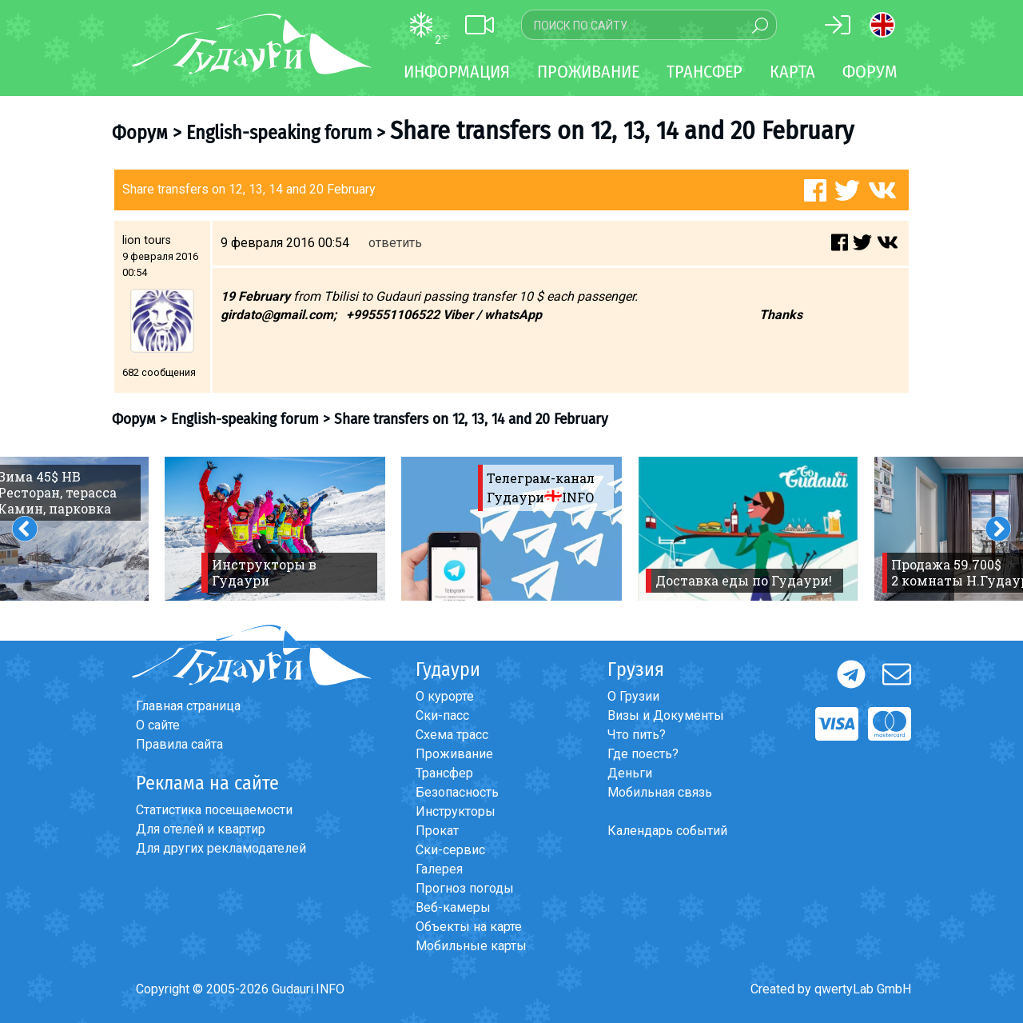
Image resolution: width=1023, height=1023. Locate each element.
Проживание (454, 753)
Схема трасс (452, 734)
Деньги (629, 773)
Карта (792, 71)
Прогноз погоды (465, 888)
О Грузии (633, 696)
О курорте (445, 696)
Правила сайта (179, 744)
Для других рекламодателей (221, 848)
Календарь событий (667, 830)
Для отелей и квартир (200, 829)
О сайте (158, 725)
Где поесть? (643, 753)
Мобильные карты (471, 945)
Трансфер (444, 773)
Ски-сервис (450, 849)
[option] (275, 529)
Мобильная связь (659, 792)
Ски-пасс (442, 715)
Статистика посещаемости (214, 809)
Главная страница (188, 705)
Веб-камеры (453, 907)
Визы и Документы (665, 715)
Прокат (437, 830)
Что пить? (636, 734)
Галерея (439, 869)
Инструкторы (456, 811)
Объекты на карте (469, 926)
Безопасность (457, 792)
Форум (870, 71)
